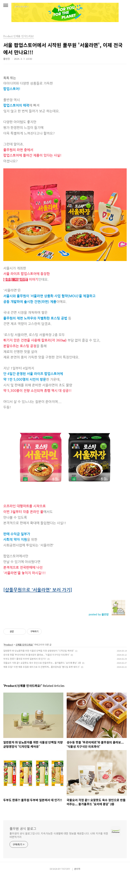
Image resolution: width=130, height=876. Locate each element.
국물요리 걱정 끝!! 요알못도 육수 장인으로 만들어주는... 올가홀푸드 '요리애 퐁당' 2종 (42, 662)
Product (8, 644)
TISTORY (65, 868)
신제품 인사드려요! (24, 644)
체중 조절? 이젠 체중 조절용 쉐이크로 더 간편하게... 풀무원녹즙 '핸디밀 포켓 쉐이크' (41, 666)
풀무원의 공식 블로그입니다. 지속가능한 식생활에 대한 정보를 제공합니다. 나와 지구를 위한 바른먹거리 (59, 835)
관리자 (77, 868)
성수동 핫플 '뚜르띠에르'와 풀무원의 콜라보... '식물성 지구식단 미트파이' (36, 654)
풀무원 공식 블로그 (23, 828)
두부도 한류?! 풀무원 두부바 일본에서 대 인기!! (24, 658)
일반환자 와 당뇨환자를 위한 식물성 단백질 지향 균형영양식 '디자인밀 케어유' (38, 650)
